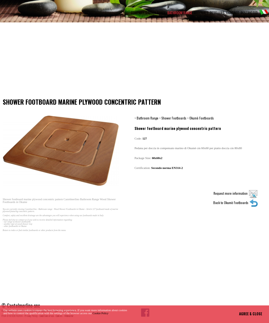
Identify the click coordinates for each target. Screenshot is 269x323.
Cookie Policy (100, 313)
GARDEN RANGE (155, 12)
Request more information (236, 193)
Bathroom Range (147, 118)
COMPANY (137, 12)
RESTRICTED (249, 12)
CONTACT (232, 12)
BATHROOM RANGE (179, 12)
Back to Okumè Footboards (235, 202)
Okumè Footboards (201, 118)
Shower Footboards (173, 118)
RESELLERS (217, 12)
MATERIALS (201, 12)
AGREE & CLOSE (250, 313)
